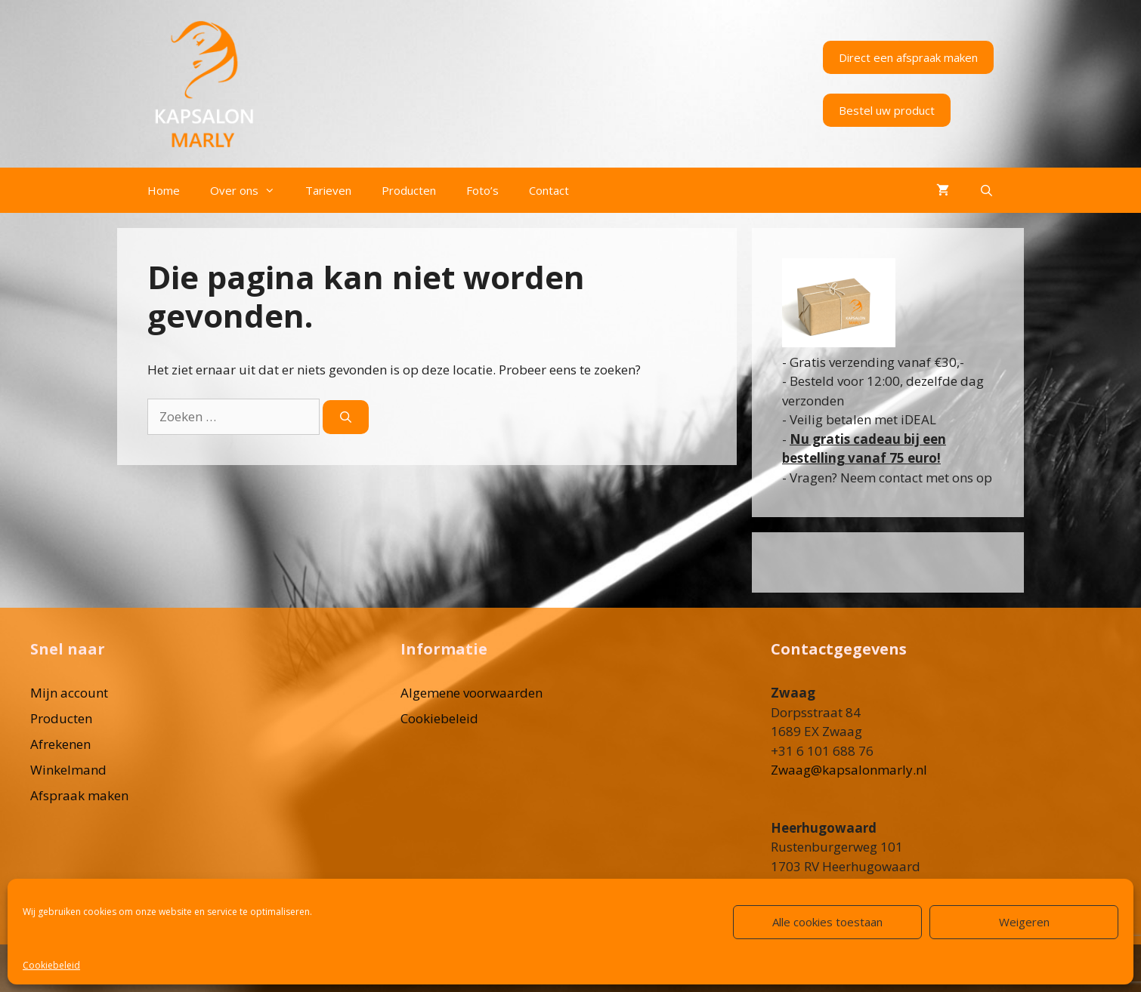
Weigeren (1024, 921)
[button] (274, 190)
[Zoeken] (346, 417)
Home (163, 190)
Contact (549, 190)
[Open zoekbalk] (986, 190)
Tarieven (328, 190)
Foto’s (482, 190)
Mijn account (69, 692)
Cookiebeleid (51, 965)
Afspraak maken (79, 795)
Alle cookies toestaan (827, 921)
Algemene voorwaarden (471, 692)
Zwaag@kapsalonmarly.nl (849, 769)
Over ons (250, 190)
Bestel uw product (887, 110)
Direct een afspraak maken (908, 57)
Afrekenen (60, 744)
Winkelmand (68, 769)
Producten (409, 190)
